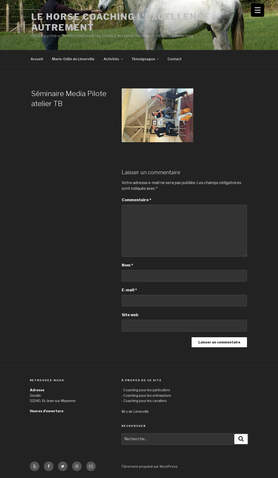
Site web (130, 315)
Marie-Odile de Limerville (73, 59)
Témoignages (145, 59)
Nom (127, 265)
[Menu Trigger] (257, 10)
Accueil (37, 59)
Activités (114, 59)
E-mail (129, 290)
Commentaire (136, 200)
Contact (175, 59)
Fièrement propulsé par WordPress (149, 466)
